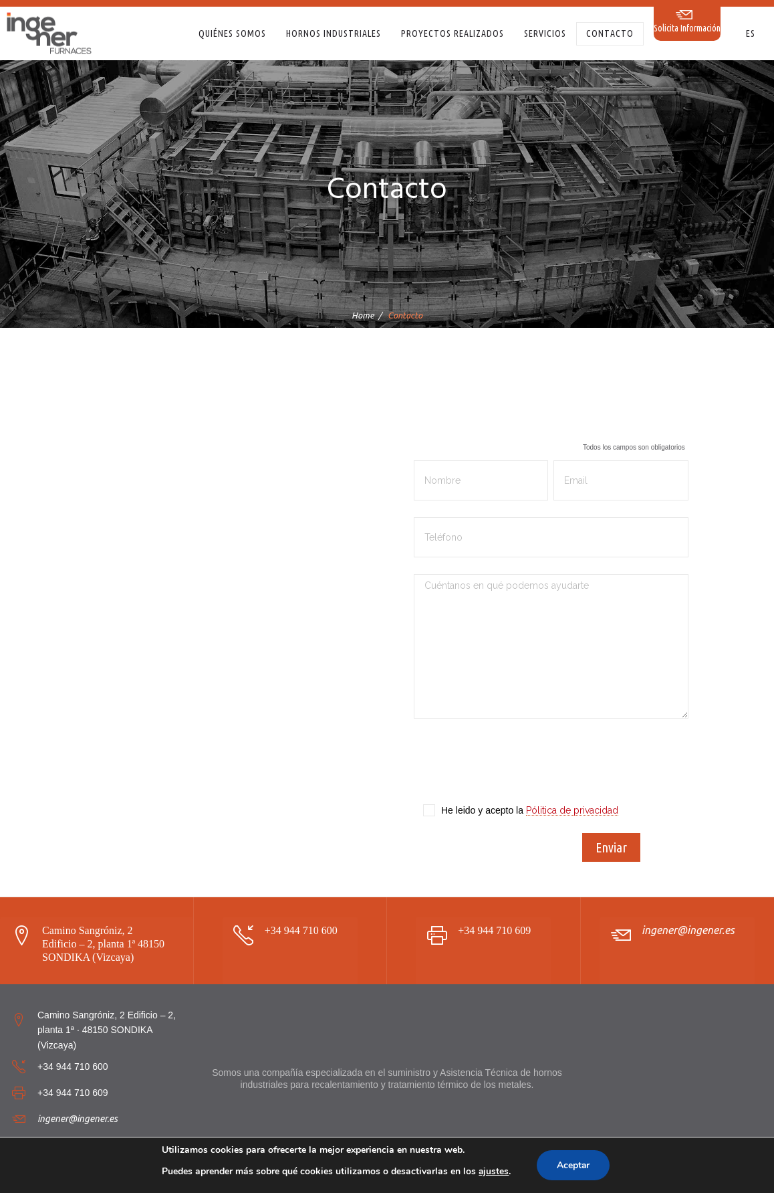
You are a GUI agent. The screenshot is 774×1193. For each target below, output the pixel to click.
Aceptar (573, 1165)
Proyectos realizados (452, 33)
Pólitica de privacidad (572, 810)
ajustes (493, 1171)
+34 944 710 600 (301, 930)
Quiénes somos (232, 33)
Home (363, 315)
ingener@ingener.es (688, 930)
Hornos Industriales (333, 33)
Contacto (610, 33)
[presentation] (515, 768)
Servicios (545, 33)
